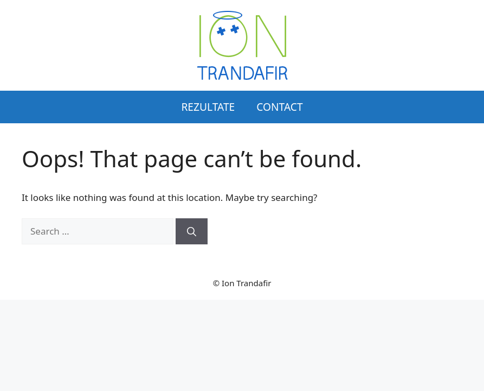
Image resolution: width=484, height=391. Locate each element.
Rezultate (208, 106)
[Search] (192, 231)
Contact (279, 106)
